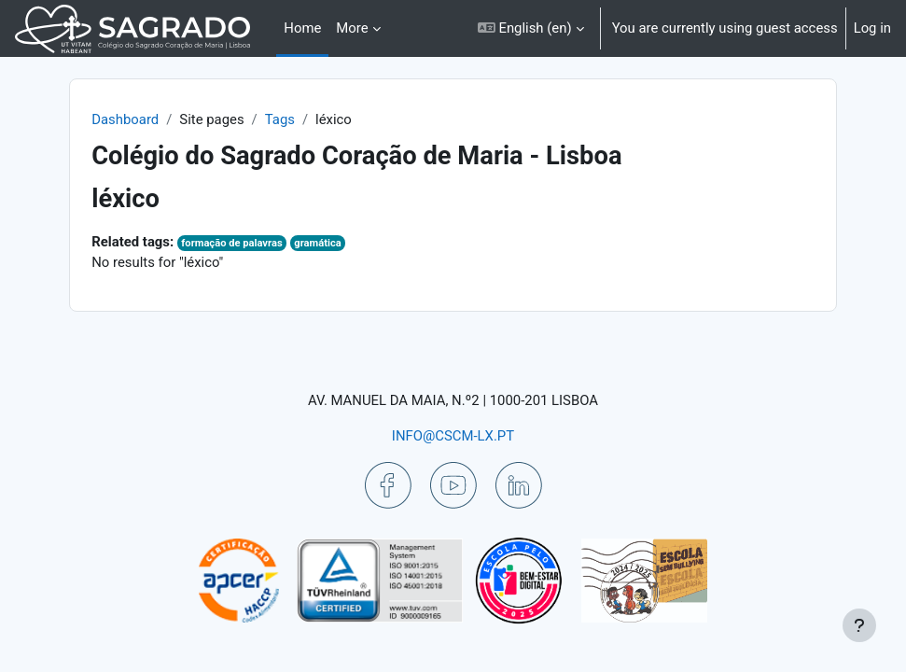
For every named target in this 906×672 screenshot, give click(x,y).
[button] (531, 28)
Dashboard (125, 119)
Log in (872, 28)
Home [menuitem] (302, 28)
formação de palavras (231, 243)
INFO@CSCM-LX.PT (453, 435)
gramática (317, 243)
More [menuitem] (352, 28)
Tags (280, 119)
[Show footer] (859, 625)
